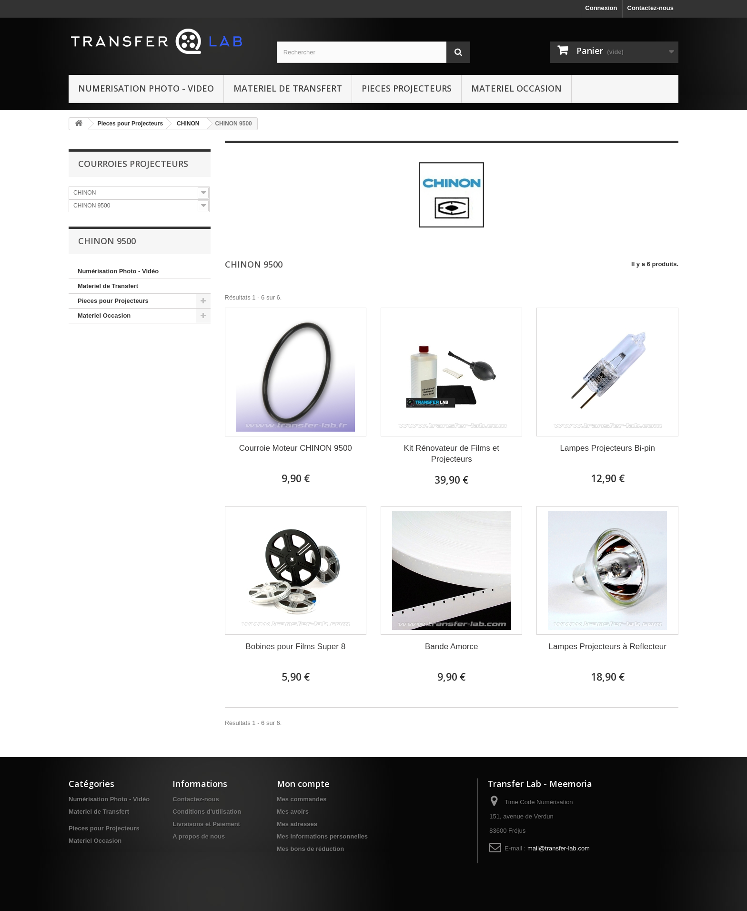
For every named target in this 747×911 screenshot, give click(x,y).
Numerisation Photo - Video (146, 88)
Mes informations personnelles (322, 836)
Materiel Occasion (516, 88)
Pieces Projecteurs (407, 88)
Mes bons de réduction (310, 848)
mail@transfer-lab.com (558, 848)
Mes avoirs (293, 811)
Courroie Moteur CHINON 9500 (295, 448)
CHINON (188, 123)
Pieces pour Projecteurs (130, 123)
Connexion (601, 7)
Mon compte (303, 783)
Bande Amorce (451, 646)
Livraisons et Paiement (206, 824)
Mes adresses (297, 824)
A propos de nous (198, 836)
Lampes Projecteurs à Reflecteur (607, 646)
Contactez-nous (650, 7)
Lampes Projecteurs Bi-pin (607, 448)
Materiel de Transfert (287, 88)
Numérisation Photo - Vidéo (118, 271)
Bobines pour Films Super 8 (295, 646)
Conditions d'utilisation (206, 811)
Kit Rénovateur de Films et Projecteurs (451, 454)
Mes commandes (302, 799)
